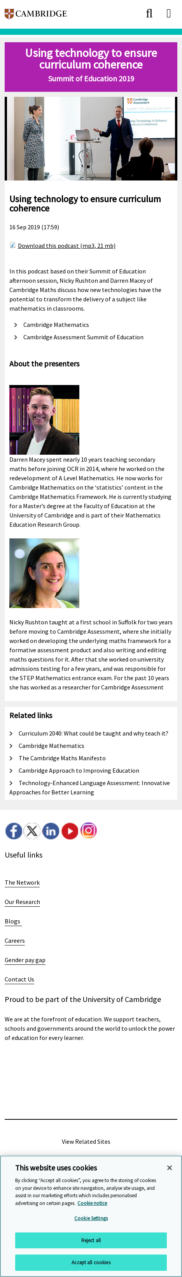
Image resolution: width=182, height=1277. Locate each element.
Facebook (13, 831)
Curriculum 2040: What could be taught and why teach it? (93, 733)
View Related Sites (86, 1141)
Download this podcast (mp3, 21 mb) (67, 245)
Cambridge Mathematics (56, 324)
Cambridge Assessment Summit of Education (83, 337)
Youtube (69, 831)
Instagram (88, 831)
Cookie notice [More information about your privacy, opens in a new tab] (92, 1203)
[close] (149, 13)
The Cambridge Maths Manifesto (62, 758)
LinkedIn (51, 831)
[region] (91, 1216)
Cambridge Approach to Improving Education (79, 770)
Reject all (91, 1240)
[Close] (169, 1167)
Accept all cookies (91, 1262)
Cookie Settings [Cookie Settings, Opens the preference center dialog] (91, 1218)
